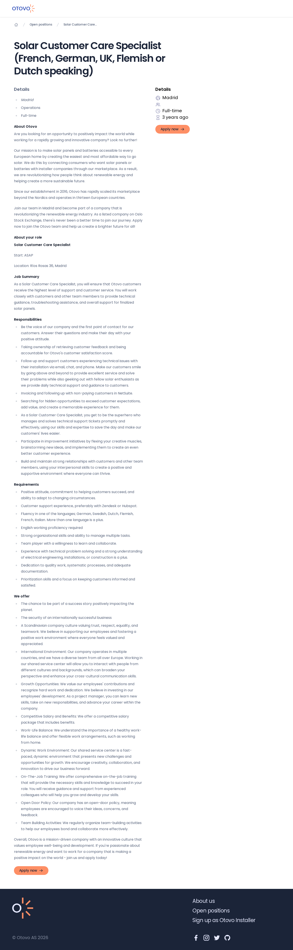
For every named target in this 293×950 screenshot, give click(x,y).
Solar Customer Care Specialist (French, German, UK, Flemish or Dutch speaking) (80, 24)
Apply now (173, 129)
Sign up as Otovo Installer (223, 920)
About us (203, 901)
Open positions (41, 24)
